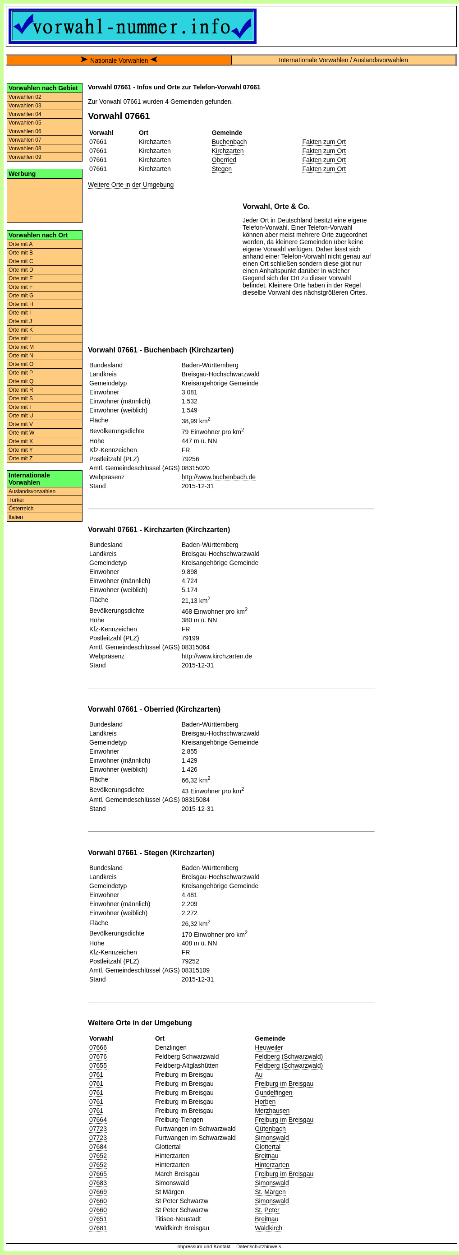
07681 (98, 1228)
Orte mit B (21, 253)
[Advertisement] (45, 200)
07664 (98, 1119)
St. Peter (267, 1209)
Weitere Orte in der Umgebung (131, 184)
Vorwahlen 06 (25, 131)
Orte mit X (21, 441)
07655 (98, 1065)
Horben (265, 1101)
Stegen (222, 168)
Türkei (16, 500)
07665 (98, 1173)
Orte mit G (21, 295)
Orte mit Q (21, 381)
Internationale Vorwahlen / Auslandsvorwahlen (343, 60)
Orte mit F (20, 287)
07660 (98, 1200)
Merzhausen (272, 1110)
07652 (98, 1155)
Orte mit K (21, 330)
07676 (98, 1056)
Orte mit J (20, 321)
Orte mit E (21, 278)
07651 (98, 1219)
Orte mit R (21, 390)
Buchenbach (229, 141)
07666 (98, 1047)
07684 (98, 1146)
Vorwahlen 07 (25, 140)
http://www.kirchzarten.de (217, 656)
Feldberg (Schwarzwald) (289, 1056)
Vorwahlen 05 (25, 123)
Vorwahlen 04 (25, 114)
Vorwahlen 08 (25, 148)
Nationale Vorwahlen (119, 60)
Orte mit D (21, 270)
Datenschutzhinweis (258, 1246)
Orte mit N (21, 355)
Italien (16, 517)
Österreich (21, 508)
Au (258, 1074)
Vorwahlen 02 (25, 97)
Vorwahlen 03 (25, 105)
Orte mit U (21, 415)
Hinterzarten (272, 1164)
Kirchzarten (228, 150)
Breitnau (266, 1155)
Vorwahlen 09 (25, 157)
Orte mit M (21, 347)
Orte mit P (21, 373)
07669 (98, 1191)
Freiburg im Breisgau (284, 1083)
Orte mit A (20, 244)
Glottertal (267, 1146)
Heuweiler (269, 1047)
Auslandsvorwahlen (32, 491)
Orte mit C (21, 261)
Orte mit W (21, 433)
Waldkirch (268, 1228)
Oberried (224, 159)
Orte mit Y (21, 450)
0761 (96, 1074)
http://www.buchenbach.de (219, 477)
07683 (98, 1182)
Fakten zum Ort (323, 141)
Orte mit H (21, 304)
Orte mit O (21, 364)
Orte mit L (20, 338)
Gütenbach (270, 1128)
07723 (98, 1128)
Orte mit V (21, 424)
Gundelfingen (273, 1092)
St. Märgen (270, 1191)
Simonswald (272, 1137)
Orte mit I (20, 313)
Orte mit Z (20, 458)
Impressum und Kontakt (203, 1246)
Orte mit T (20, 407)
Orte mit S (21, 398)
